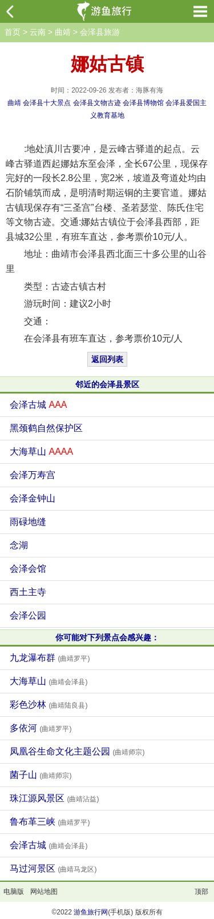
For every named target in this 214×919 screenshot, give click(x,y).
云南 (38, 32)
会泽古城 (38, 405)
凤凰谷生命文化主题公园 (77, 751)
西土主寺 (28, 592)
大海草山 (41, 451)
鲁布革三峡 (50, 821)
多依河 (40, 728)
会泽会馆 (28, 568)
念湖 (19, 545)
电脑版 (13, 892)
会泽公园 (28, 615)
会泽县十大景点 (47, 103)
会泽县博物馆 (143, 103)
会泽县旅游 (100, 32)
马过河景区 (53, 868)
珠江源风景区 (54, 798)
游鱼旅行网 (91, 912)
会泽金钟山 (32, 498)
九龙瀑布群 (50, 658)
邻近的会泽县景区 (107, 384)
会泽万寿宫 (32, 475)
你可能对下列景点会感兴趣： (107, 637)
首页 (13, 32)
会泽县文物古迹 (97, 103)
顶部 (201, 892)
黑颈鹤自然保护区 (46, 428)
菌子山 (40, 775)
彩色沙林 (48, 704)
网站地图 (44, 892)
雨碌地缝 (28, 522)
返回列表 (107, 359)
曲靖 (63, 32)
